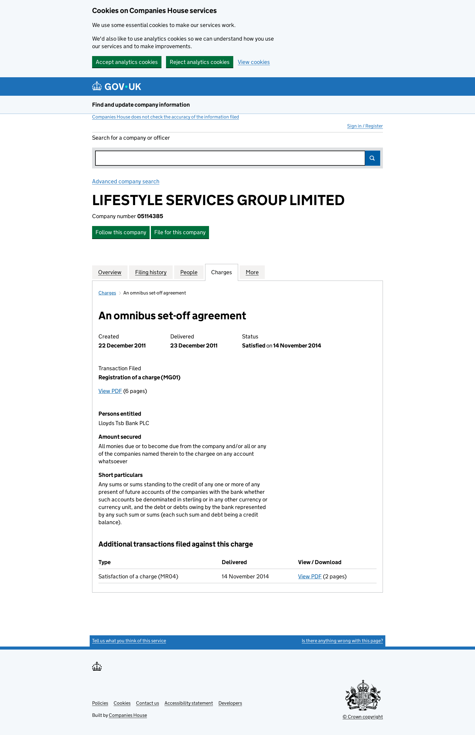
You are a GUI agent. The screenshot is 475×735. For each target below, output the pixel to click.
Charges (107, 293)
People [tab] (189, 272)
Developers (230, 703)
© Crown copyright (363, 717)
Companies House (128, 715)
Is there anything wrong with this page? (342, 641)
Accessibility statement (188, 703)
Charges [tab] (221, 272)
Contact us (147, 703)
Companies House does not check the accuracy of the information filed (165, 117)
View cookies (254, 62)
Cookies (122, 703)
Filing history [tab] (151, 272)
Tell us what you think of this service (129, 641)
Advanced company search (125, 181)
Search (372, 158)
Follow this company (120, 232)
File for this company (180, 232)
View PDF (110, 390)
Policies (100, 703)
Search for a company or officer (131, 137)
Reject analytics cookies (200, 61)
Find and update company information (141, 104)
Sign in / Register (365, 126)
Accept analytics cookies (127, 61)
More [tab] (252, 272)
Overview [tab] (109, 272)
